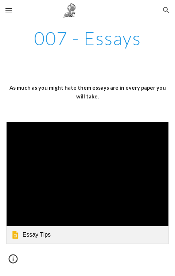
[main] (87, 38)
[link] (87, 183)
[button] (9, 10)
